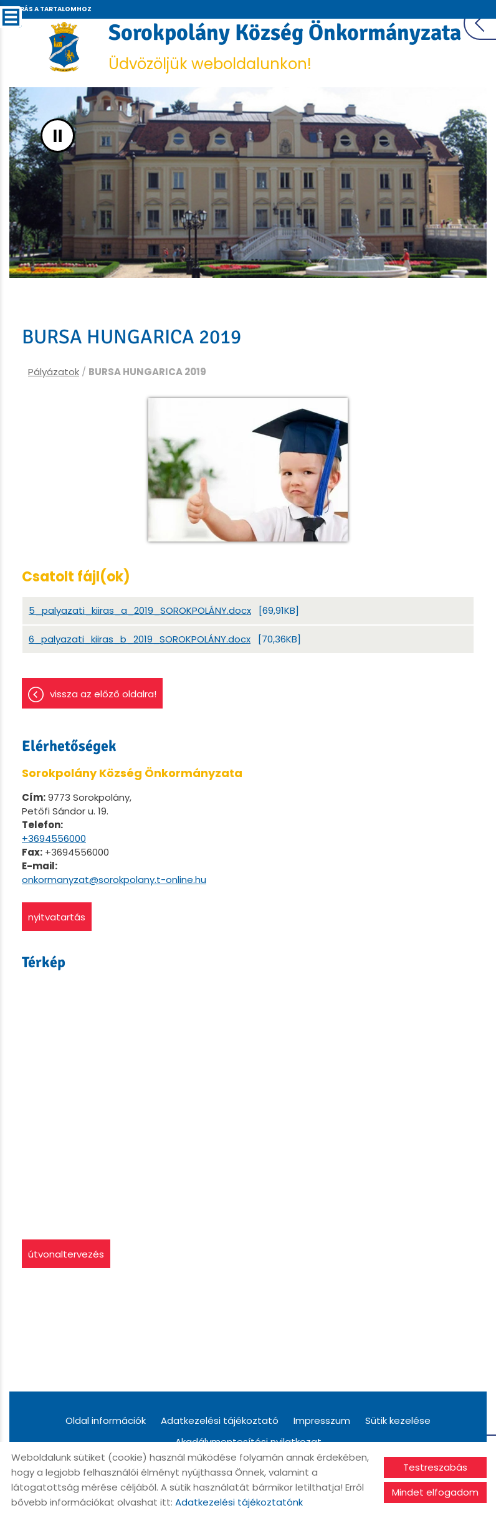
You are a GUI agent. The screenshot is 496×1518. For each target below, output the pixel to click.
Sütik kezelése (398, 1420)
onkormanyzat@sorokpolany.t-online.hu (114, 879)
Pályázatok (53, 371)
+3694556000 (54, 838)
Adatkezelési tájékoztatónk (239, 1502)
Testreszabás (435, 1467)
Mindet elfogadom (435, 1492)
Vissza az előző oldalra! (103, 693)
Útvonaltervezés (66, 1254)
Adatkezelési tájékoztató (220, 1420)
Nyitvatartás (56, 917)
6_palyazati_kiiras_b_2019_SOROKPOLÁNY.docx (139, 639)
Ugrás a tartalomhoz (50, 9)
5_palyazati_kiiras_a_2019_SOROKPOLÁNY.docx (140, 610)
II (57, 135)
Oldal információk (105, 1420)
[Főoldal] (64, 47)
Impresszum (321, 1420)
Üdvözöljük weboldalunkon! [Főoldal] (284, 46)
